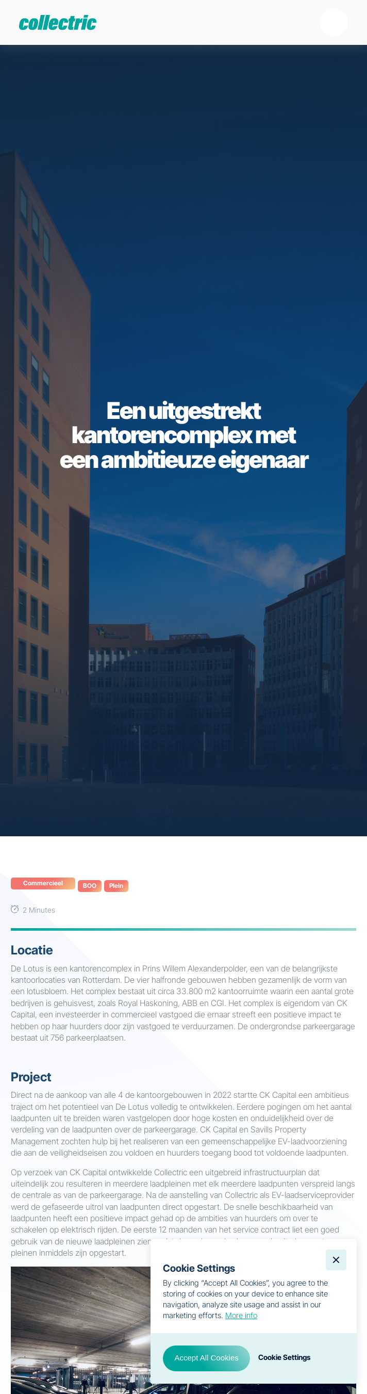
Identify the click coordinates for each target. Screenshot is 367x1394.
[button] (334, 22)
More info (241, 1315)
